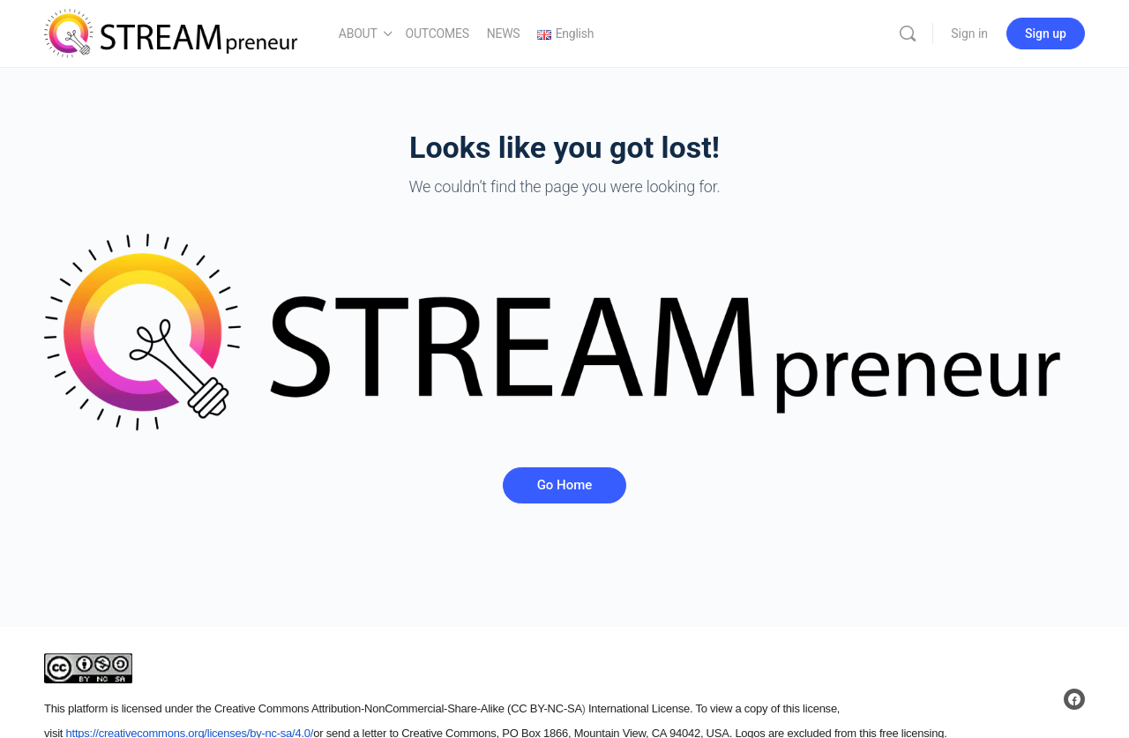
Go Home (565, 485)
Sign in (969, 33)
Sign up (1045, 33)
